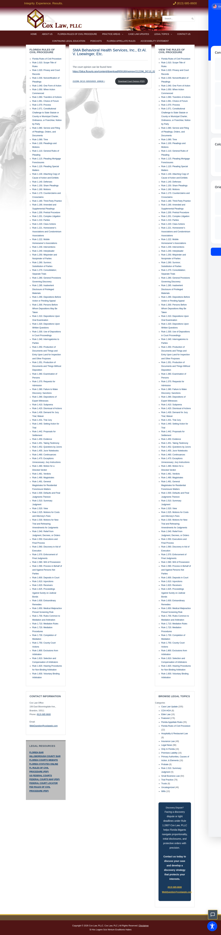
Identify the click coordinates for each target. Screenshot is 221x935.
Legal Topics (161, 34)
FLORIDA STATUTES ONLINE (43, 764)
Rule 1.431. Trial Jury (42, 419)
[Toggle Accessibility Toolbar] (212, 926)
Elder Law (165, 714)
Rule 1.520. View (40, 508)
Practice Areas (111, 34)
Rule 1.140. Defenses (42, 181)
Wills (163, 791)
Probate (165, 764)
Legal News (166, 745)
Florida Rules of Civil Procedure (77, 34)
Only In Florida (168, 749)
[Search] (193, 19)
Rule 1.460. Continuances (44, 454)
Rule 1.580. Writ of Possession (46, 562)
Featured (165, 718)
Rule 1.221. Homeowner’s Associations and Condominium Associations (46, 231)
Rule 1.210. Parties (41, 220)
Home (34, 34)
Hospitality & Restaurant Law (174, 733)
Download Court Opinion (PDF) (131, 81)
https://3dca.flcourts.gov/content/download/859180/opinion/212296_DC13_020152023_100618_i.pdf (126, 71)
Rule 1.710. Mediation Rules (45, 623)
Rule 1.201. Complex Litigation (46, 216)
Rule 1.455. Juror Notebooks (45, 450)
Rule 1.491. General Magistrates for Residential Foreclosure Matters (44, 485)
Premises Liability (169, 752)
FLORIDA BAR (36, 752)
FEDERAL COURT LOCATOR (43, 783)
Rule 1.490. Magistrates (43, 477)
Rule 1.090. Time (40, 139)
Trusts (164, 783)
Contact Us (183, 34)
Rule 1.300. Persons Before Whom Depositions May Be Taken (45, 308)
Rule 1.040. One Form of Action (46, 85)
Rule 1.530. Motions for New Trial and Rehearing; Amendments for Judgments (45, 523)
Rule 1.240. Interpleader (43, 250)
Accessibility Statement (155, 41)
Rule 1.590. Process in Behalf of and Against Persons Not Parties (47, 570)
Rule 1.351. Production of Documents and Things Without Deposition (46, 366)
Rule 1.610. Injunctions (42, 581)
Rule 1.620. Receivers (42, 585)
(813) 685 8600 (44, 714)
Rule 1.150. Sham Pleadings (45, 185)
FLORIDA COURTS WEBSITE (43, 760)
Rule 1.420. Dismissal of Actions (47, 408)
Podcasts (96, 41)
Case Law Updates (138, 34)
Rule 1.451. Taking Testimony (45, 443)
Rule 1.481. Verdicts (41, 473)
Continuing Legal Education (68, 41)
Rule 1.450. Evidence (42, 439)
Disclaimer (144, 925)
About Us (47, 34)
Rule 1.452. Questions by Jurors (47, 446)
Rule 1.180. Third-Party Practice (47, 200)
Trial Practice (167, 779)
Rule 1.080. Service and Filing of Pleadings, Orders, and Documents (46, 131)
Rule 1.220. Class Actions (44, 223)
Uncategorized (168, 787)
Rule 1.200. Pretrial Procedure (46, 212)
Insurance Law (168, 741)
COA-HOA (166, 710)
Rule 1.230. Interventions (43, 247)
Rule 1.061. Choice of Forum (45, 101)
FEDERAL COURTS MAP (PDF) (44, 779)
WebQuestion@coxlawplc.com (44, 725)
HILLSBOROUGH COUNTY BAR (44, 756)
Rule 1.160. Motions (41, 189)
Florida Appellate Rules (121, 41)
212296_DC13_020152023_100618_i (89, 81)
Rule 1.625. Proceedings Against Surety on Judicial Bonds (44, 593)
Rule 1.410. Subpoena (42, 404)
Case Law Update (169, 706)
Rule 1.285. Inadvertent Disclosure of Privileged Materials (43, 289)
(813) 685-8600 (175, 887)
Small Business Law (170, 775)
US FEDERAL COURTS (40, 775)
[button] (213, 914)
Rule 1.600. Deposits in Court (45, 577)
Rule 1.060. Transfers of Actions (47, 97)
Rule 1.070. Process (41, 104)
